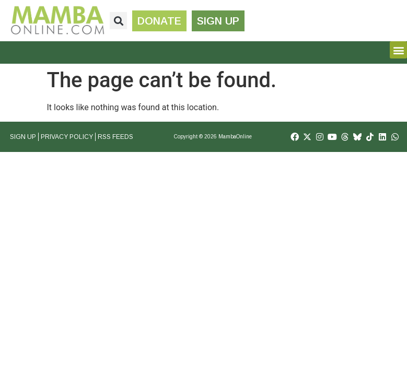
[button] (118, 20)
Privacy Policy (67, 136)
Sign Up (23, 136)
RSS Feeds (115, 136)
